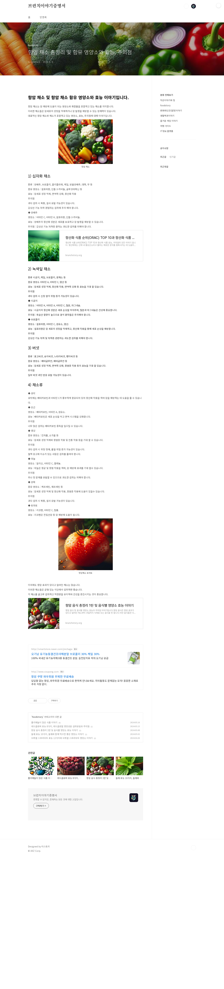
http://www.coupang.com (45, 759)
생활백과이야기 (167, 115)
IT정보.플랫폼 (166, 131)
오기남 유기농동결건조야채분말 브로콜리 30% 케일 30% (65, 741)
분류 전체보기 (166, 94)
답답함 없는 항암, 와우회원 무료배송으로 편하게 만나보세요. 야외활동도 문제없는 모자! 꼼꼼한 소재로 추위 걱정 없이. (84, 769)
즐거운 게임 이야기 (169, 120)
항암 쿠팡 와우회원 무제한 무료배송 (52, 764)
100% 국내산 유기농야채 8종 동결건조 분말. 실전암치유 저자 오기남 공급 (69, 745)
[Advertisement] (85, 450)
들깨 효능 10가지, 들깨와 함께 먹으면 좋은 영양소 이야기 (57, 821)
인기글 (173, 156)
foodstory (37, 804)
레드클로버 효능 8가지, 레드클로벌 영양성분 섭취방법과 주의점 (60, 813)
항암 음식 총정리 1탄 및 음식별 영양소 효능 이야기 (54, 817)
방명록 (43, 17)
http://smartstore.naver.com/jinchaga (51, 736)
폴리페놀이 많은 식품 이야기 (44, 809)
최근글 (163, 156)
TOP (193, 934)
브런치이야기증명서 (46, 6)
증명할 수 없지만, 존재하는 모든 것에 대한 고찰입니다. (58, 886)
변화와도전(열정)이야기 (171, 110)
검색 (186, 6)
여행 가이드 (165, 125)
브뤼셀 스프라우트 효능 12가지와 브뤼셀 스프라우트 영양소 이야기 (62, 825)
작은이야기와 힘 (167, 100)
